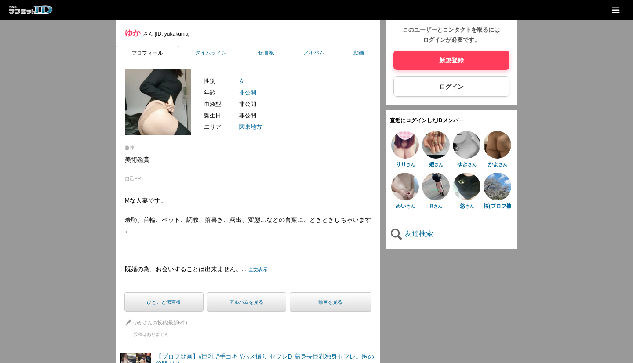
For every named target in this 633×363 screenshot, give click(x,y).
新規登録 (451, 60)
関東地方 (250, 126)
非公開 (247, 92)
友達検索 (411, 233)
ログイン (451, 86)
